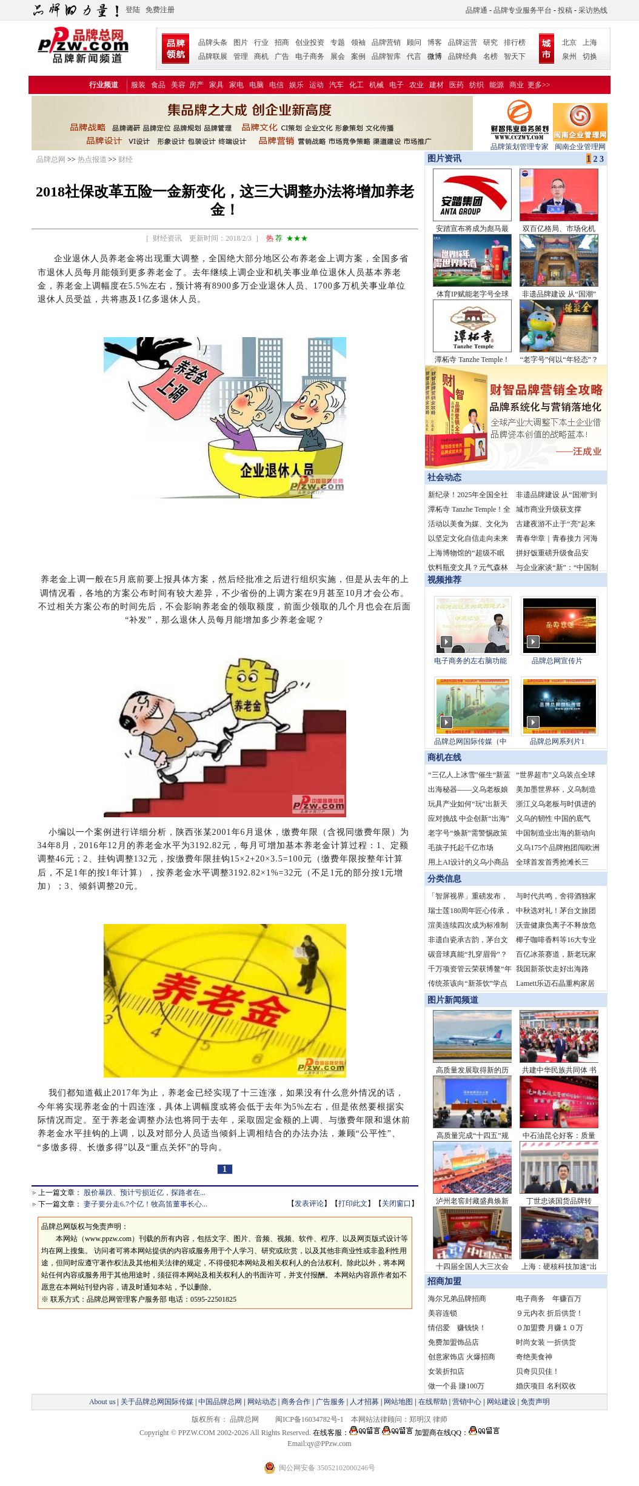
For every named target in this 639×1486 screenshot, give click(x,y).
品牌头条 (212, 42)
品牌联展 (212, 56)
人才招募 (364, 1401)
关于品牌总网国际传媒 (157, 1401)
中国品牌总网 (220, 1401)
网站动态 (261, 1401)
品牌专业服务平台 (522, 10)
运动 (316, 85)
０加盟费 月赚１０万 (549, 1328)
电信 (276, 85)
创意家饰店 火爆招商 (461, 1357)
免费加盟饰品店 (453, 1342)
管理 (240, 56)
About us (102, 1401)
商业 (516, 85)
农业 (416, 85)
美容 (178, 85)
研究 (490, 42)
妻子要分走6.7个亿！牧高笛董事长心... (145, 1204)
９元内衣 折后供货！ (549, 1313)
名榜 (490, 56)
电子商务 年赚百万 (548, 1298)
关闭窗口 (396, 1203)
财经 (125, 159)
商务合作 (295, 1401)
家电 (236, 85)
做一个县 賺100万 (456, 1386)
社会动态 (444, 477)
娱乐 (296, 85)
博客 (434, 42)
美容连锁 (442, 1313)
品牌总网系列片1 (557, 741)
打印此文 (352, 1203)
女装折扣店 (446, 1371)
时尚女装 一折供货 (546, 1342)
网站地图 (398, 1401)
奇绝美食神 (534, 1357)
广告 (282, 56)
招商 (282, 42)
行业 (261, 42)
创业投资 (309, 42)
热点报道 (92, 159)
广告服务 (330, 1401)
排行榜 (515, 42)
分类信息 (444, 878)
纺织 (476, 85)
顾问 (414, 42)
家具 (216, 85)
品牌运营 (462, 42)
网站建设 (501, 1401)
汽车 (336, 85)
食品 (158, 85)
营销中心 (466, 1401)
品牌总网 (50, 159)
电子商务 (309, 56)
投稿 (565, 10)
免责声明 (534, 1401)
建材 (436, 85)
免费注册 (160, 9)
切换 (590, 56)
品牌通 (476, 10)
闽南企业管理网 (580, 143)
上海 (590, 42)
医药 (456, 85)
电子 (396, 85)
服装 (138, 85)
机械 (376, 85)
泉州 (569, 56)
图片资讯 (443, 158)
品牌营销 (386, 42)
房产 (196, 85)
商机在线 (444, 757)
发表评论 (309, 1203)
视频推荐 (444, 579)
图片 (240, 42)
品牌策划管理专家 (519, 143)
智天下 (515, 56)
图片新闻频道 (452, 1000)
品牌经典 (462, 56)
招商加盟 (444, 1281)
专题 (337, 42)
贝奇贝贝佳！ (538, 1371)
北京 (569, 42)
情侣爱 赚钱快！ (457, 1328)
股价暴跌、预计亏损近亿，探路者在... (145, 1192)
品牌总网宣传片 (557, 661)
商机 (261, 56)
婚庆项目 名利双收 (546, 1386)
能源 (496, 85)
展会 (337, 56)
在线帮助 (432, 1401)
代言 (414, 56)
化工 (356, 85)
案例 (358, 56)
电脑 (256, 85)
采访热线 (592, 10)
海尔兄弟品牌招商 (457, 1298)
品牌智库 (386, 56)
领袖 (358, 42)
